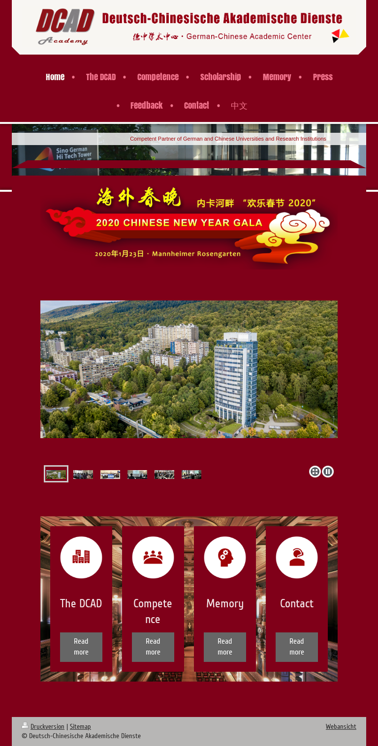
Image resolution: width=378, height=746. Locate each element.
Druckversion (43, 726)
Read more (81, 646)
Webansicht (341, 726)
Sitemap (80, 726)
